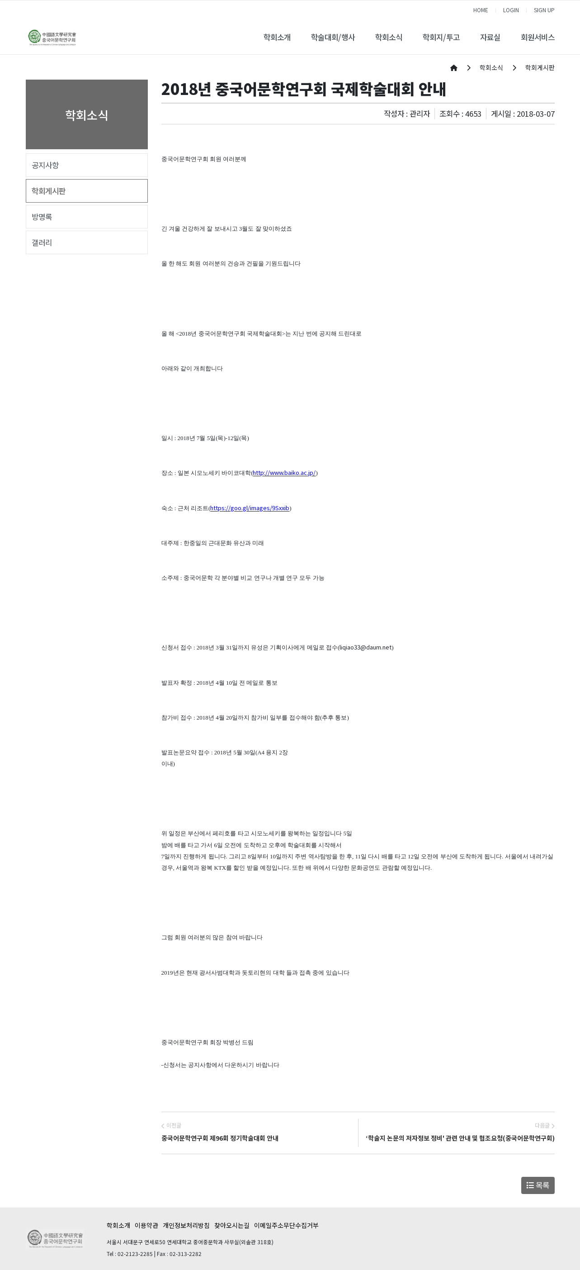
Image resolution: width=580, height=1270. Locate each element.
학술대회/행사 (333, 37)
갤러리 (42, 242)
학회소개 (277, 37)
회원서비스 (538, 37)
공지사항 (45, 165)
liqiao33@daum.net (365, 647)
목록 (537, 1185)
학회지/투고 (441, 37)
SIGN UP (544, 10)
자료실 (490, 37)
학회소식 (388, 37)
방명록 (42, 216)
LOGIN (511, 10)
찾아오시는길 (232, 1225)
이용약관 (146, 1225)
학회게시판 (49, 190)
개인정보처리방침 (186, 1225)
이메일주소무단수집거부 (286, 1225)
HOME (480, 10)
